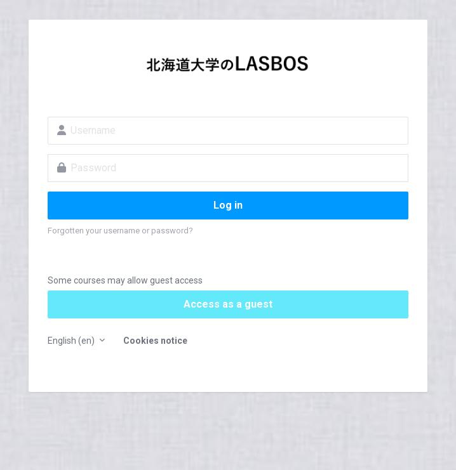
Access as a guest (228, 304)
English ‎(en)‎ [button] (72, 341)
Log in (228, 205)
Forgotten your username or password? (120, 230)
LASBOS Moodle (228, 67)
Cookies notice (155, 341)
